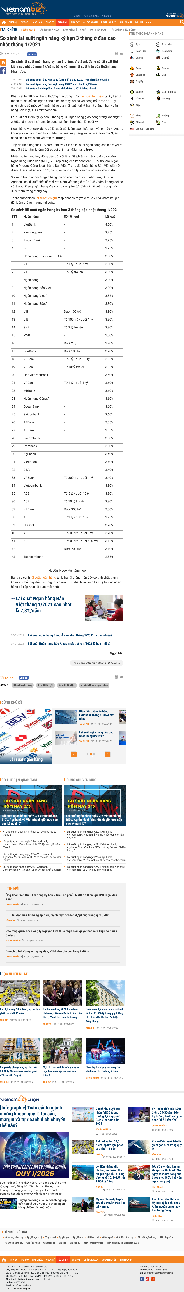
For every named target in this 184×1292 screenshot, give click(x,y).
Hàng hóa (157, 1216)
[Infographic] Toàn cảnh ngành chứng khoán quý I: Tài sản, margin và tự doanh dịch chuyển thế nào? (33, 1116)
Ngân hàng (28, 29)
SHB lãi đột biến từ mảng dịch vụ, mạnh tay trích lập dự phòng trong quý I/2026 (58, 915)
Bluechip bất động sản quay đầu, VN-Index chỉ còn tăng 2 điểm (47, 951)
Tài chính (9, 29)
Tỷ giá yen (64, 1237)
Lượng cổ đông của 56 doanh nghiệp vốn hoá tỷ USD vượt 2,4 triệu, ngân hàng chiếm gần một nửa (42, 1203)
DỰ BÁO (24, 22)
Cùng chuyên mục (81, 780)
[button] (74, 754)
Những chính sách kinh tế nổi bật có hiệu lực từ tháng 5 (29, 833)
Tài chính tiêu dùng (123, 29)
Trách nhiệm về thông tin (18, 1288)
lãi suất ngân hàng (43, 578)
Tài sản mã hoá (49, 29)
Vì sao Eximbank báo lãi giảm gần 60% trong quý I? (167, 1145)
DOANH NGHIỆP (108, 22)
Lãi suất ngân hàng (26, 759)
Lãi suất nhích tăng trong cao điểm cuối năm (88, 713)
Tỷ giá (82, 29)
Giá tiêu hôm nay (125, 1237)
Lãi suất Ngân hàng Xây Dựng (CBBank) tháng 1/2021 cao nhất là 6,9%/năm (67, 79)
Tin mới (13, 888)
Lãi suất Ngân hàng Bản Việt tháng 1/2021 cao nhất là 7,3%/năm (61, 84)
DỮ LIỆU (139, 22)
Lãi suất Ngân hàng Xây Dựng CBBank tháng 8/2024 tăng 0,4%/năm (90, 736)
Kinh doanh (157, 1187)
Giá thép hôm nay (14, 1243)
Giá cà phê (107, 1237)
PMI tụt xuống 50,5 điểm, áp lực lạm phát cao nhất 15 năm (20, 1011)
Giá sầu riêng (33, 1243)
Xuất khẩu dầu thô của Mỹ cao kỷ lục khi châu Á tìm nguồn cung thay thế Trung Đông (166, 1204)
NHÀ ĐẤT (75, 22)
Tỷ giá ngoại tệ (34, 1237)
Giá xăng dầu (166, 1237)
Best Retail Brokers (93, 1243)
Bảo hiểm (69, 29)
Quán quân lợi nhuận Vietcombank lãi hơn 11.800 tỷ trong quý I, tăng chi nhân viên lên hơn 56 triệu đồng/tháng (104, 1015)
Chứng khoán (13, 904)
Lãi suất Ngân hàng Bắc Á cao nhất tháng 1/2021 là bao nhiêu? (69, 644)
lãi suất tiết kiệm (92, 96)
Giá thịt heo (49, 1243)
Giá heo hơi (93, 1237)
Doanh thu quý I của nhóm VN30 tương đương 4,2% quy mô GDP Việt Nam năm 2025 (108, 1116)
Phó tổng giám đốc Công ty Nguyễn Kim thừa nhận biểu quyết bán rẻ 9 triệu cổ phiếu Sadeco (61, 933)
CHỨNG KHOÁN (90, 22)
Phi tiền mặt (98, 29)
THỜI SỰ (13, 22)
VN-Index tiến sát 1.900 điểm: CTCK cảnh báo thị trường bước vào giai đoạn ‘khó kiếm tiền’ (167, 1114)
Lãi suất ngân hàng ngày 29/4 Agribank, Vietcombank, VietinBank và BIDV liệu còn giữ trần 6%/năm (31, 844)
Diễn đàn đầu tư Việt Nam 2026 (123, 1243)
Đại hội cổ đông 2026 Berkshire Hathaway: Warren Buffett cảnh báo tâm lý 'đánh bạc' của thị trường (62, 1013)
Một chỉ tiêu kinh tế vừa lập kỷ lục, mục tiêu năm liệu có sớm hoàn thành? (62, 1071)
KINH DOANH (126, 22)
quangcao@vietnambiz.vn (160, 1273)
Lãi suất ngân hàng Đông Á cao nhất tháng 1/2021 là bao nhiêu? (61, 88)
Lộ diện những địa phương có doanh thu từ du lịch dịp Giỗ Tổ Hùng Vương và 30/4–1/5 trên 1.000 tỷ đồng (110, 1174)
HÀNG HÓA (37, 22)
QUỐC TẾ (50, 22)
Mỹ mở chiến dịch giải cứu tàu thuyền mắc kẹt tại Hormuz (110, 1202)
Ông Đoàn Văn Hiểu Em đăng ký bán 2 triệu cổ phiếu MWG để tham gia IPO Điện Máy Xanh (61, 897)
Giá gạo (62, 1243)
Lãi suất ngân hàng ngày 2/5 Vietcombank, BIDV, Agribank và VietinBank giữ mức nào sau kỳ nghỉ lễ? (30, 820)
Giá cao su (75, 1243)
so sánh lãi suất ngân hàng (94, 685)
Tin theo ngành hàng (147, 34)
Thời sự (4, 1020)
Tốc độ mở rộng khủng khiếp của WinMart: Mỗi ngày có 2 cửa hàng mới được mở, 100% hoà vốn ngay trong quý (167, 1174)
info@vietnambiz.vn (22, 1285)
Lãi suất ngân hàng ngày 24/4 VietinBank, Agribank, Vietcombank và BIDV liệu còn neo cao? (96, 868)
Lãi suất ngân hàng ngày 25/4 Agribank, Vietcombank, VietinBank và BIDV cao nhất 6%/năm (32, 868)
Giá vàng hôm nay (14, 1237)
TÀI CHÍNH (62, 22)
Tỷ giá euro (78, 1237)
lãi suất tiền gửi (46, 198)
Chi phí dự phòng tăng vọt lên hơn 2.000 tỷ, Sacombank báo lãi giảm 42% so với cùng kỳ (18, 1071)
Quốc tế (47, 1024)
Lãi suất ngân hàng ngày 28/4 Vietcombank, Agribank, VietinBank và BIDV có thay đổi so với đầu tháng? (32, 857)
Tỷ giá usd (50, 1237)
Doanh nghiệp (13, 940)
